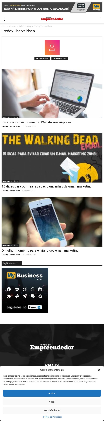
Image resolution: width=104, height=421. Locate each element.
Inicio (4, 26)
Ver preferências (52, 410)
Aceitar (52, 393)
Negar (52, 401)
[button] (99, 369)
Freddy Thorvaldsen (11, 126)
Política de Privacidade (52, 417)
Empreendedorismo (10, 117)
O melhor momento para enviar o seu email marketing (40, 250)
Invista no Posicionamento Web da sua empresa (36, 122)
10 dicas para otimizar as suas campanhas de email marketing (47, 186)
